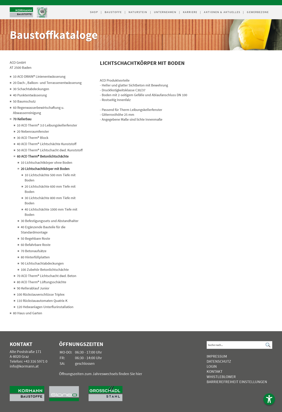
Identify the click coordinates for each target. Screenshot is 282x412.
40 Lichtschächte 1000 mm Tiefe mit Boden (51, 212)
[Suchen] (268, 345)
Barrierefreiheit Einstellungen (237, 381)
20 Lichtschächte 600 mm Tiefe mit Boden (50, 189)
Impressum (217, 356)
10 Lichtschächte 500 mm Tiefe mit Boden (50, 177)
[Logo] (21, 12)
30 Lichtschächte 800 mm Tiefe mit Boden (50, 200)
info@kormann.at (24, 366)
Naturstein (138, 12)
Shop (94, 12)
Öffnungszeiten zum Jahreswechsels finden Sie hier (100, 373)
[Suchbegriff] (239, 345)
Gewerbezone (258, 12)
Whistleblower (221, 376)
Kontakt (215, 371)
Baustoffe (113, 12)
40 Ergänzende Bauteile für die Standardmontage (43, 229)
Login (212, 366)
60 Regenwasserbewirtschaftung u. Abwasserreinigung (38, 110)
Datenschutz (219, 361)
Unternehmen (165, 12)
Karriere (190, 12)
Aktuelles (222, 12)
